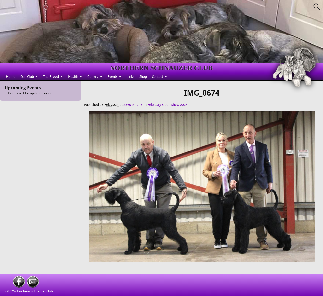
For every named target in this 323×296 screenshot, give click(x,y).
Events (112, 77)
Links (130, 77)
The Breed (51, 77)
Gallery (92, 77)
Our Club (27, 77)
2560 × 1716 (133, 105)
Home (10, 77)
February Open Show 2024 (167, 105)
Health (73, 77)
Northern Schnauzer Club (35, 291)
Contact (157, 77)
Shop (143, 77)
